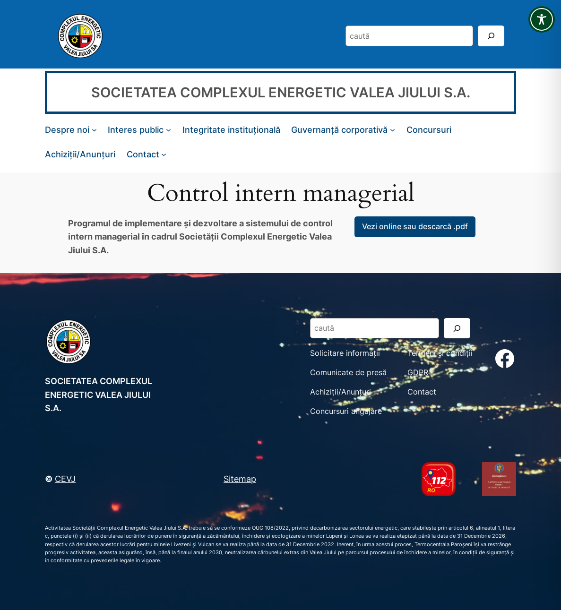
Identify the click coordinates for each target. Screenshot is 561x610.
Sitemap (240, 478)
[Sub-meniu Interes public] (168, 129)
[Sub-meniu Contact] (163, 154)
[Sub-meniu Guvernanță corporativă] (392, 129)
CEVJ (65, 478)
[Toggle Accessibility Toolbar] (541, 19)
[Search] (491, 36)
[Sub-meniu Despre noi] (94, 129)
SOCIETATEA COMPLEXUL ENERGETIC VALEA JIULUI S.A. (280, 92)
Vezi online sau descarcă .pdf (415, 226)
